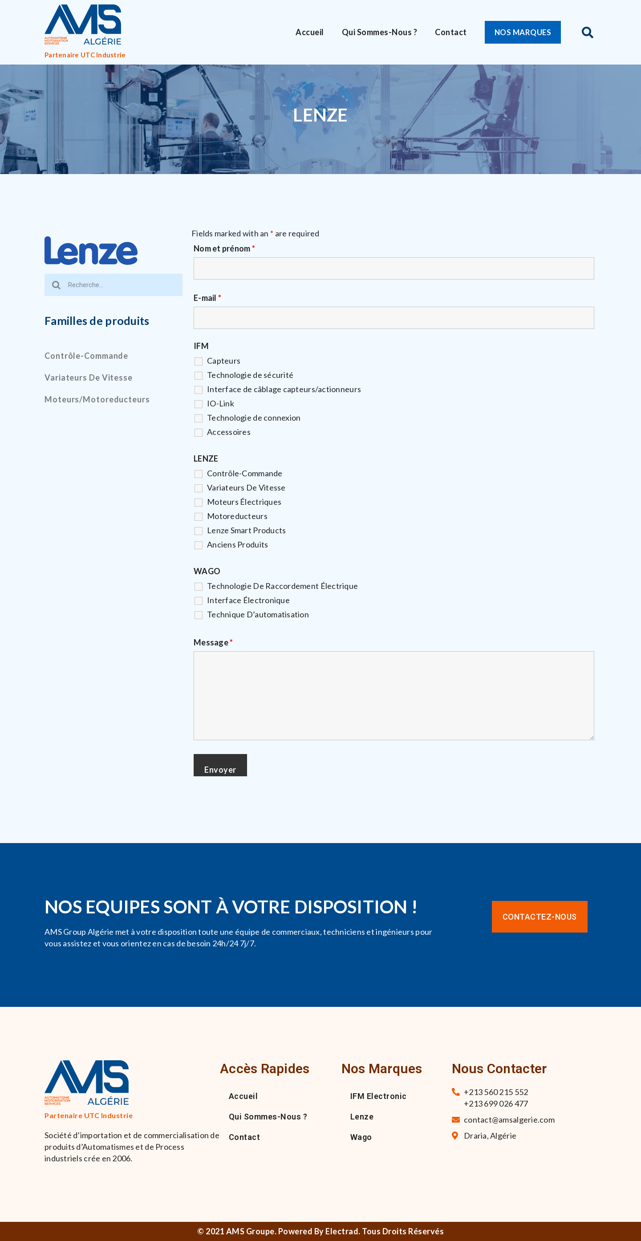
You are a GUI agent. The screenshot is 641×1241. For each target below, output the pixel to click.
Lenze (362, 1116)
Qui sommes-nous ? (380, 32)
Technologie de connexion (253, 417)
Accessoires (229, 431)
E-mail (207, 297)
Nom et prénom (224, 248)
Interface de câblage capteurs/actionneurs (284, 389)
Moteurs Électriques (244, 501)
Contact (451, 32)
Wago (361, 1137)
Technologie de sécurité (250, 374)
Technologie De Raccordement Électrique (282, 585)
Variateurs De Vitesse (246, 487)
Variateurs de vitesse (89, 377)
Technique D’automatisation (258, 614)
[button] (525, 32)
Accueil (310, 32)
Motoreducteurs (237, 515)
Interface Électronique (248, 600)
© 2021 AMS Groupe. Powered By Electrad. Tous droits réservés (320, 1231)
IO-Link (220, 403)
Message (213, 642)
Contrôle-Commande (245, 473)
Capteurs (223, 360)
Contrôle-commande (86, 356)
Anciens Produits (237, 544)
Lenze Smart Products (246, 530)
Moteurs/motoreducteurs (97, 399)
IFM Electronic (378, 1096)
